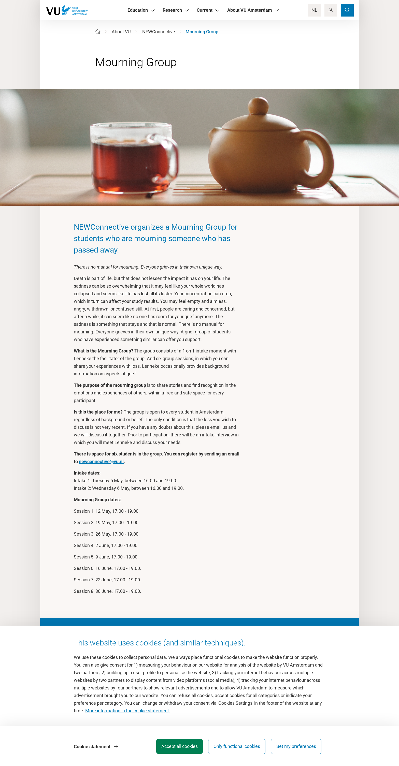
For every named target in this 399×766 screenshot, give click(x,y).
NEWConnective (158, 31)
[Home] (97, 31)
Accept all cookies (178, 746)
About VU (121, 31)
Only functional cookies (236, 746)
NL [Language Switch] (314, 10)
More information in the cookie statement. (127, 711)
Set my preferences (296, 746)
